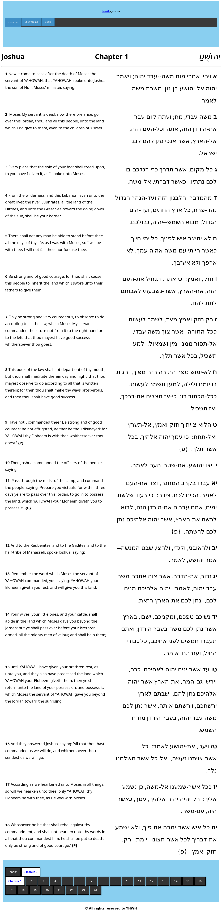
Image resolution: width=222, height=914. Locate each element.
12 (151, 881)
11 (139, 881)
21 (59, 890)
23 (83, 890)
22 (71, 890)
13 (163, 881)
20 (47, 890)
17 (10, 890)
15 (187, 881)
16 (200, 881)
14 (175, 881)
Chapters (13, 22)
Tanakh (106, 11)
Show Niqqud (31, 22)
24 (95, 890)
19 (35, 890)
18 (22, 890)
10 (127, 881)
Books (48, 22)
